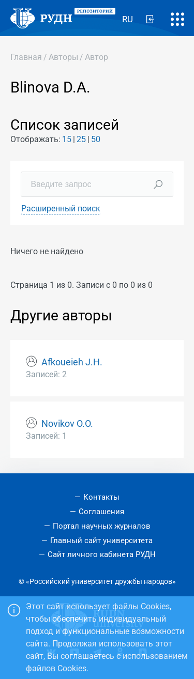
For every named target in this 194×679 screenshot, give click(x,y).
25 (81, 139)
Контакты (101, 497)
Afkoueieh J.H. (71, 362)
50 (95, 139)
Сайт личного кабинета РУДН (102, 554)
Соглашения (101, 511)
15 (66, 139)
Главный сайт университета (101, 540)
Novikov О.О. (67, 424)
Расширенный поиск (60, 208)
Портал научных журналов (102, 526)
